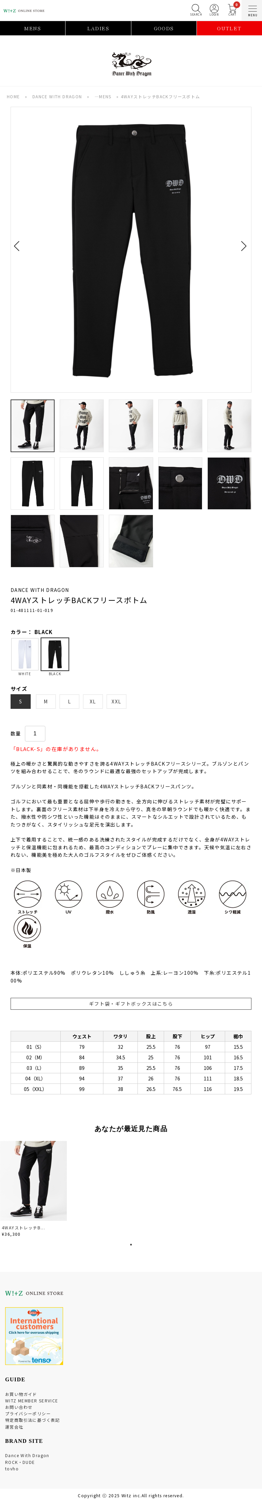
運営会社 (14, 1427)
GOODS (164, 28)
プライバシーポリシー (28, 1413)
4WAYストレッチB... (23, 1227)
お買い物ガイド (21, 1394)
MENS (32, 28)
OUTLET (229, 28)
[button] (18, 242)
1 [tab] (131, 1244)
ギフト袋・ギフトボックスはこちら (131, 1003)
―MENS (103, 96)
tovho (12, 1468)
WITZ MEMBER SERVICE (31, 1400)
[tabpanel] (34, 1190)
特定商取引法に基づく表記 (32, 1420)
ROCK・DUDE (20, 1462)
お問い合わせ (18, 1407)
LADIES (98, 28)
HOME (13, 96)
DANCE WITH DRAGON (57, 96)
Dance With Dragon (27, 1455)
